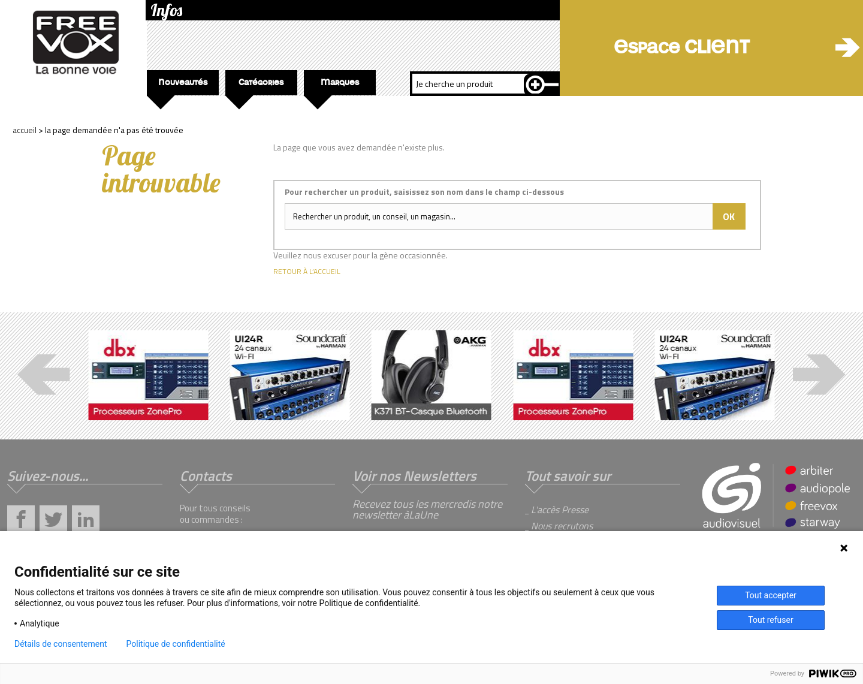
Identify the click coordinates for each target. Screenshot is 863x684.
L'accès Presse (560, 509)
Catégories (254, 87)
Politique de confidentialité (175, 644)
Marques (331, 87)
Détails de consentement (60, 644)
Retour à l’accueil (306, 271)
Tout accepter (770, 595)
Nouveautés (177, 87)
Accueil (25, 129)
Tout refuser (770, 620)
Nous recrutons (562, 526)
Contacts (206, 475)
